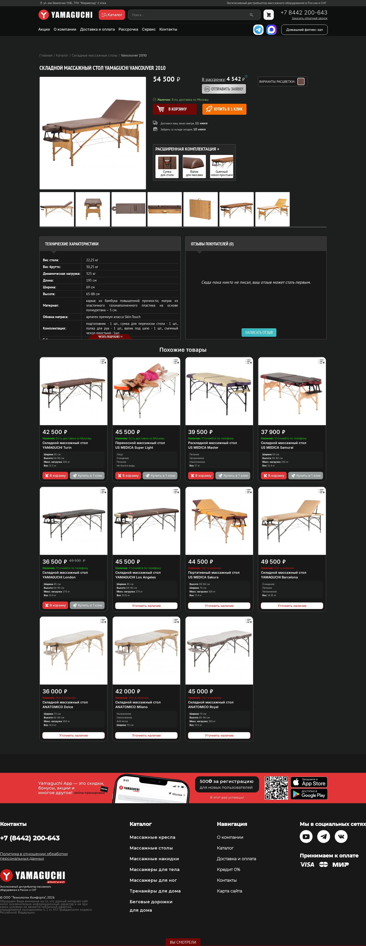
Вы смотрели (183, 942)
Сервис (149, 29)
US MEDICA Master (203, 447)
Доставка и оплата (97, 29)
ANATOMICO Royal (203, 707)
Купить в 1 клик (224, 109)
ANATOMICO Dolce (57, 707)
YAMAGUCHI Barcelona (279, 577)
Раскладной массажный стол (212, 443)
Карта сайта (229, 891)
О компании (65, 29)
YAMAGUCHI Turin (57, 447)
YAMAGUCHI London (59, 577)
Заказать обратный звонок (309, 18)
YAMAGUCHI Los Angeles (135, 577)
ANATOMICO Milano (131, 707)
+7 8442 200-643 (303, 13)
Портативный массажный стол (213, 572)
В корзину (55, 475)
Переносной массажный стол (140, 443)
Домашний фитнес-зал (304, 30)
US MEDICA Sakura (203, 577)
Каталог (225, 848)
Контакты (168, 29)
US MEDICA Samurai (277, 447)
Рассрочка (128, 29)
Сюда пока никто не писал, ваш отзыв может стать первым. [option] (256, 282)
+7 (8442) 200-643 (30, 838)
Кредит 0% (228, 869)
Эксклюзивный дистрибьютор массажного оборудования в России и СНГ (277, 3)
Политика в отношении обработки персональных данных (34, 856)
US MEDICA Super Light (134, 447)
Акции (44, 29)
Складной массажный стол (65, 443)
